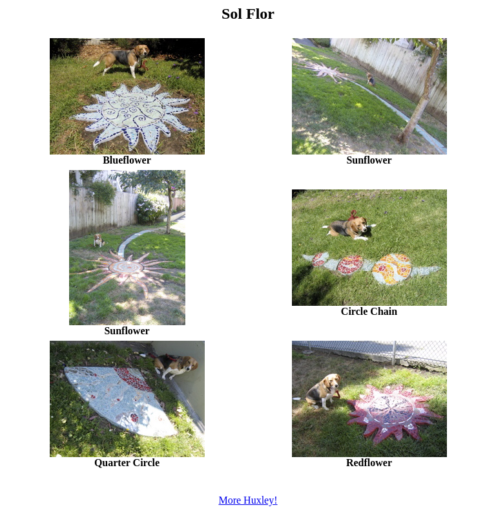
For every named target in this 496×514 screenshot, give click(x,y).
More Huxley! (247, 500)
